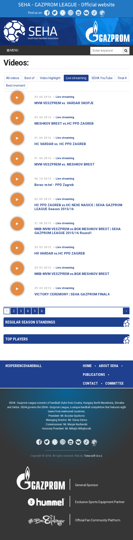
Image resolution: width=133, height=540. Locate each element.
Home (87, 366)
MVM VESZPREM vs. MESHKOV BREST (64, 164)
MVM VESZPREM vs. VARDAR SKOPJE (64, 103)
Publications (94, 375)
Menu (12, 50)
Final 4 (122, 78)
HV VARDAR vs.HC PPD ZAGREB (59, 253)
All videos (12, 78)
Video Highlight (50, 78)
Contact (90, 383)
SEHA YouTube (102, 78)
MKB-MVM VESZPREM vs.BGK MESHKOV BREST (71, 274)
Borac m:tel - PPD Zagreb (54, 185)
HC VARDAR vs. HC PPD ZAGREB (60, 144)
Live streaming (76, 78)
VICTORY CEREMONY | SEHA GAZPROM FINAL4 (72, 294)
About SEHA (108, 366)
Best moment (15, 85)
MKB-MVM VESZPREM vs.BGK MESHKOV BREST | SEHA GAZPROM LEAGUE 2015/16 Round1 (77, 231)
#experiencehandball (23, 366)
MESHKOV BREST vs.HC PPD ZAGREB (64, 123)
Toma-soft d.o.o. (93, 455)
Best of (30, 78)
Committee (114, 383)
